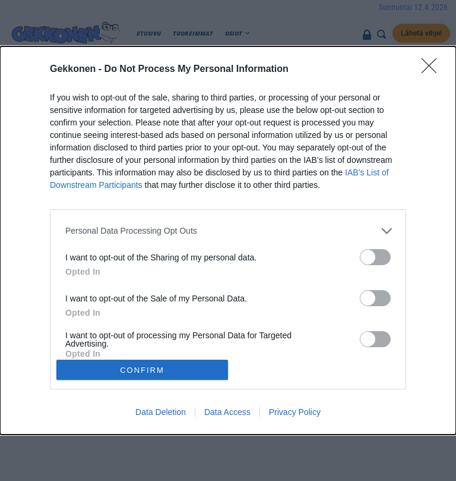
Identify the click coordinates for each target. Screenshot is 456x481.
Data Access (227, 412)
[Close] (433, 69)
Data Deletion (160, 412)
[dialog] (228, 240)
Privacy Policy (295, 412)
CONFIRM (142, 370)
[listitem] (228, 231)
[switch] (375, 257)
